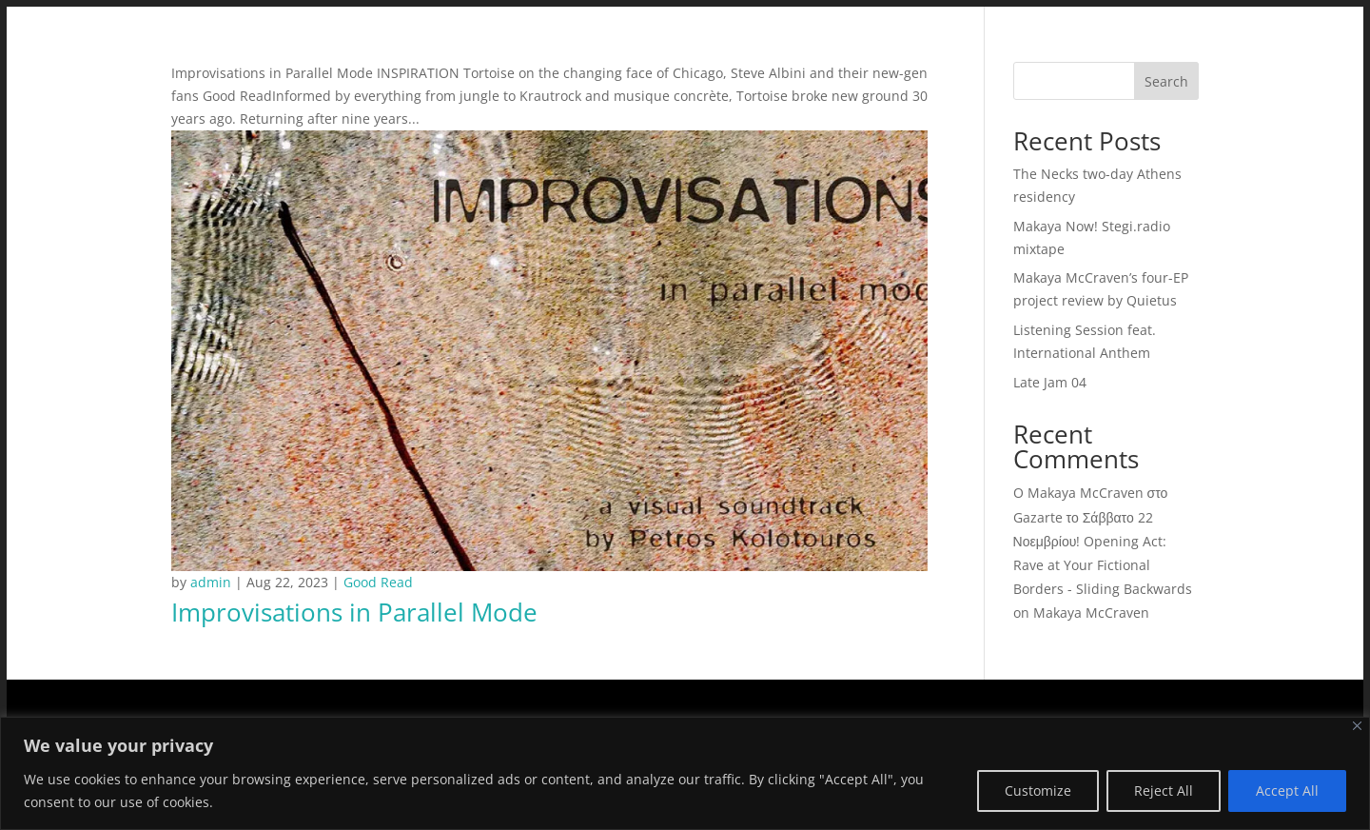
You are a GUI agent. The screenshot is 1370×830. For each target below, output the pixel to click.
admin (210, 582)
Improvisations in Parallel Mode (354, 612)
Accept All (1287, 790)
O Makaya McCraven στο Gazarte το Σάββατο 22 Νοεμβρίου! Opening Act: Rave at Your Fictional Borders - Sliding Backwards (1102, 541)
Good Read (378, 582)
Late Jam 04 (1049, 382)
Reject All (1163, 790)
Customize (1038, 790)
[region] (685, 773)
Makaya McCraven (1091, 612)
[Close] (1357, 725)
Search (1166, 81)
